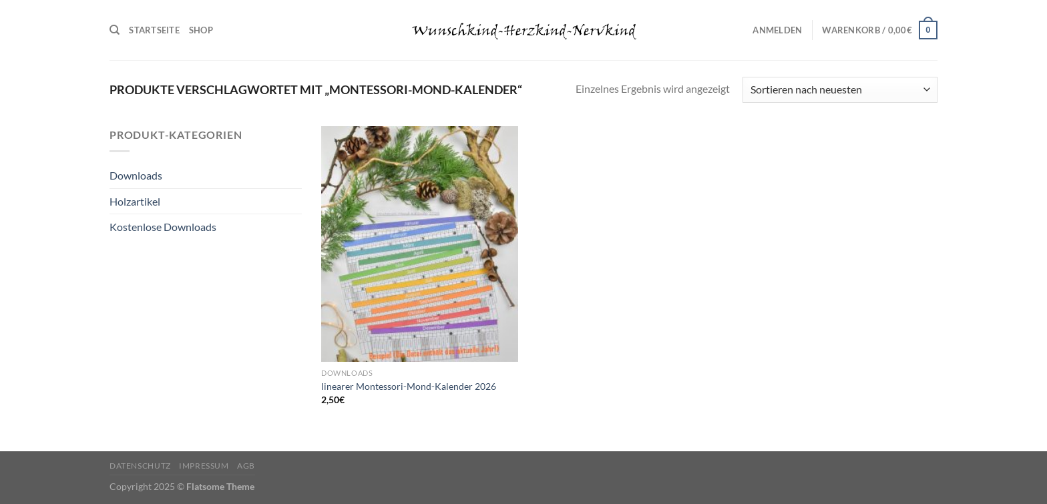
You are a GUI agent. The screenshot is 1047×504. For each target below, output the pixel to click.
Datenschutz (140, 466)
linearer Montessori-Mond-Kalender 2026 (408, 386)
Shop (201, 30)
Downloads (136, 175)
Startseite (154, 30)
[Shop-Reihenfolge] (840, 90)
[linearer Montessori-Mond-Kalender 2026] (419, 244)
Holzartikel (135, 201)
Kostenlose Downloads (163, 226)
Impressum (204, 466)
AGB (246, 466)
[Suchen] (115, 30)
